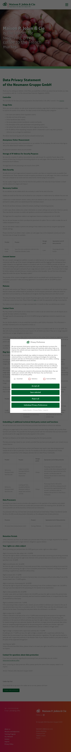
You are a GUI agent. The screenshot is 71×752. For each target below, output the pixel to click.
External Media (49, 379)
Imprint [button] (45, 410)
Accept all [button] (35, 386)
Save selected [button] (35, 392)
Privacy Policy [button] (37, 410)
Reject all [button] (35, 399)
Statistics (33, 379)
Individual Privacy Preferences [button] (35, 405)
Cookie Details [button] (27, 410)
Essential (18, 379)
